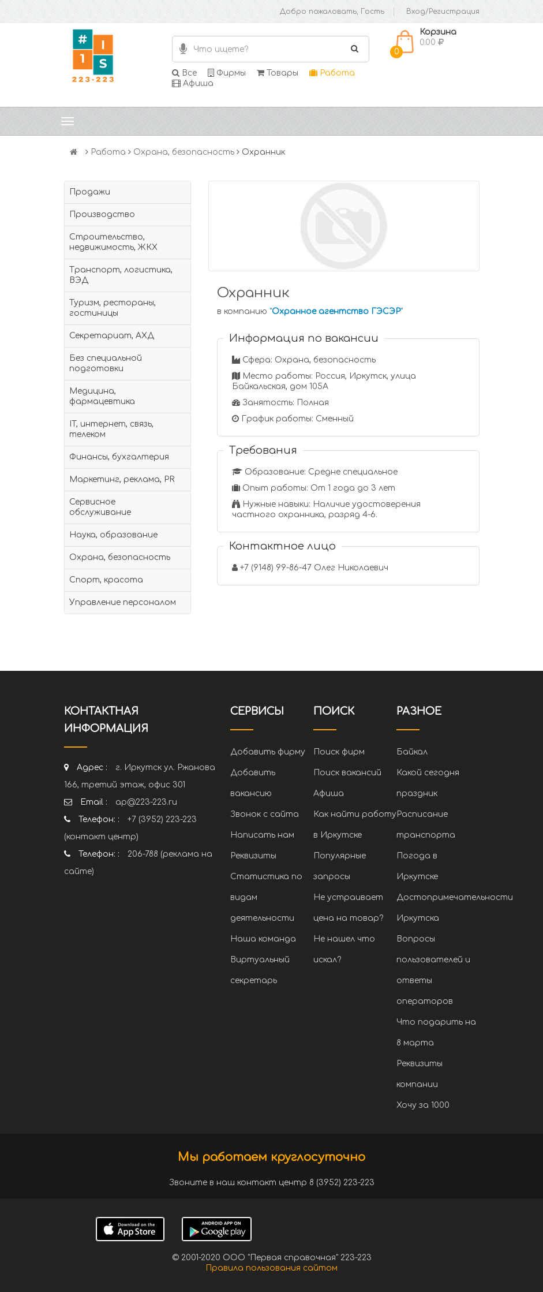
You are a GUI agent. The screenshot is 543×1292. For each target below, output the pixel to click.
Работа (332, 73)
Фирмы (227, 73)
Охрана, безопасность (183, 152)
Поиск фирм (339, 752)
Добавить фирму (267, 752)
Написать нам (262, 835)
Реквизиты (253, 856)
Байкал (412, 752)
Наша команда (263, 939)
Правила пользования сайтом (271, 1268)
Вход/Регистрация (443, 12)
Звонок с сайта (264, 814)
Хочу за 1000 (423, 1105)
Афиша (193, 83)
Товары (277, 73)
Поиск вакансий (347, 772)
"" (336, 311)
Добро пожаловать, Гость (332, 12)
